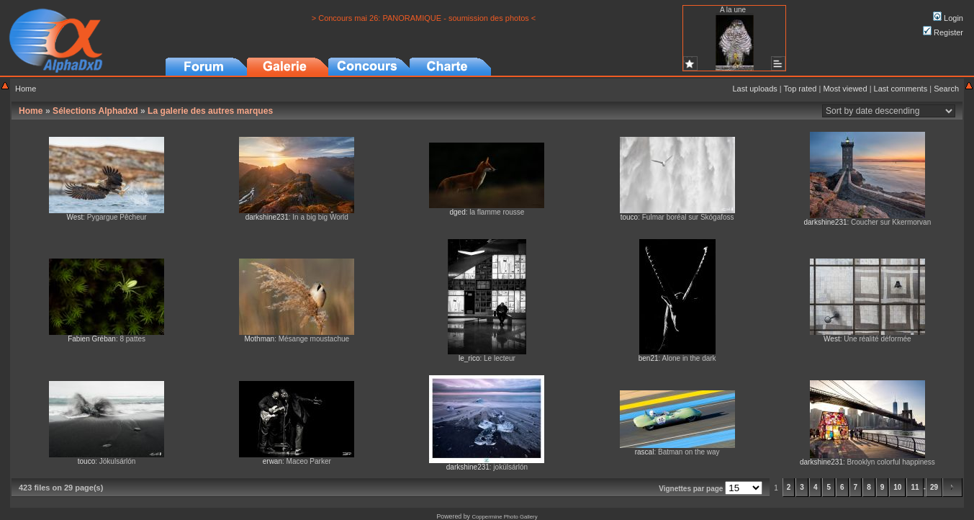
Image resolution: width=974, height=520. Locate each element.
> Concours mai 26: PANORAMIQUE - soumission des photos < (424, 18)
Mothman (259, 339)
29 (934, 487)
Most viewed (845, 88)
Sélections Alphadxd (95, 111)
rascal (644, 452)
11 (915, 487)
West (75, 217)
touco (629, 217)
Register (943, 32)
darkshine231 (267, 217)
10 (897, 487)
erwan (272, 461)
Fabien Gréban (92, 339)
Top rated (800, 88)
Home (25, 88)
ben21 (649, 358)
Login (948, 18)
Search (946, 88)
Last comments (901, 88)
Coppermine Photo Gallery (504, 517)
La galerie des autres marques (210, 111)
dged (457, 212)
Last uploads (754, 88)
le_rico (469, 358)
